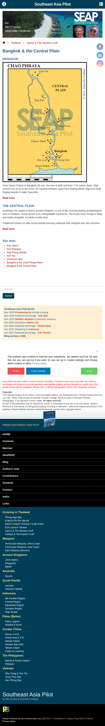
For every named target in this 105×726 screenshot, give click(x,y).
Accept (89, 371)
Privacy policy (39, 363)
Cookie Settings (38, 371)
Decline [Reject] (16, 371)
